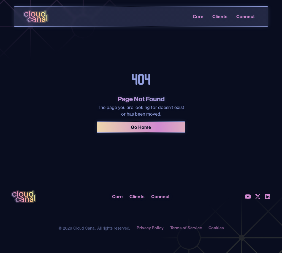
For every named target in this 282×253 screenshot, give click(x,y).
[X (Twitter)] (257, 196)
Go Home (141, 127)
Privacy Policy (150, 227)
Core (198, 16)
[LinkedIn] (267, 196)
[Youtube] (248, 196)
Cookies (216, 227)
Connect (245, 16)
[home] (35, 16)
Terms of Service (186, 227)
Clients (219, 16)
